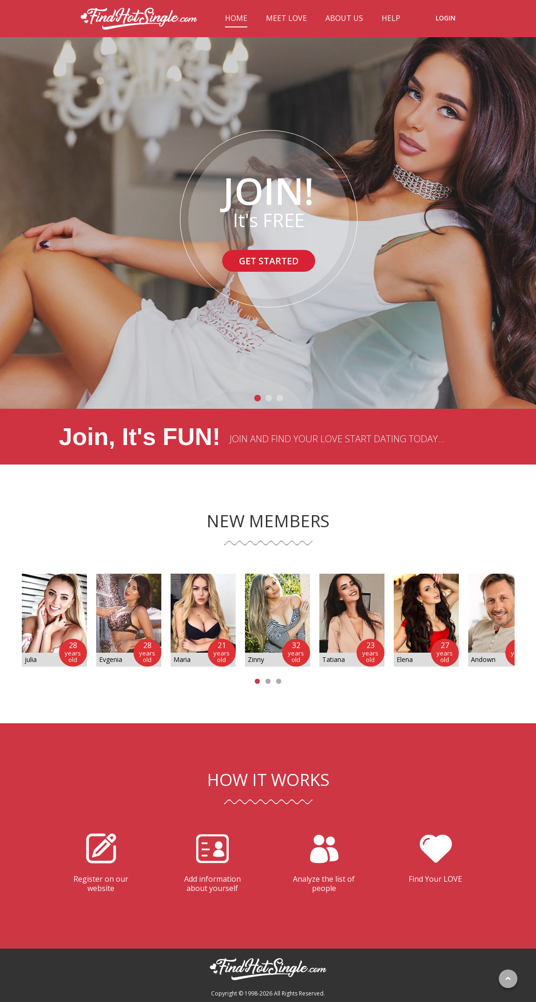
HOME (236, 18)
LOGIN (446, 17)
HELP (391, 18)
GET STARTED (268, 261)
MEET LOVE (286, 18)
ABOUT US (344, 18)
